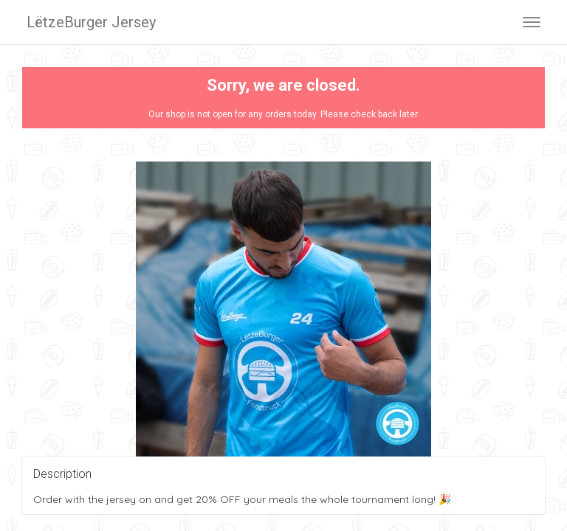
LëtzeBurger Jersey (91, 22)
